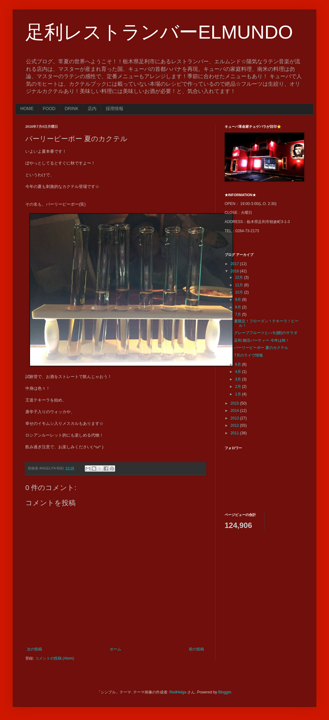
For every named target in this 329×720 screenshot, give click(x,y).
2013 (235, 418)
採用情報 (114, 108)
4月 (238, 371)
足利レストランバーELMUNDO (159, 32)
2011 (235, 433)
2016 (235, 271)
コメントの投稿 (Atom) (54, 658)
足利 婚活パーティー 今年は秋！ (261, 340)
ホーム (115, 649)
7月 (238, 314)
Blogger (224, 692)
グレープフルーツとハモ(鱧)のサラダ (265, 333)
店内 (92, 108)
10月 (239, 292)
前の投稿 (196, 649)
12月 (239, 277)
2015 (235, 403)
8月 (238, 307)
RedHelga (178, 692)
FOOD (49, 108)
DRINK (71, 108)
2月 (238, 386)
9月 (238, 299)
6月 (238, 364)
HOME (27, 108)
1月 (238, 394)
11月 (239, 285)
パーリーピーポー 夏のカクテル (261, 347)
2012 (235, 425)
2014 (235, 410)
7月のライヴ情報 (248, 355)
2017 (235, 264)
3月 (238, 379)
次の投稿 (34, 649)
